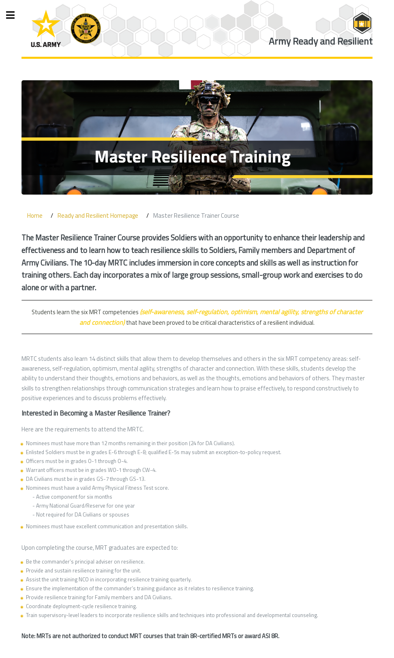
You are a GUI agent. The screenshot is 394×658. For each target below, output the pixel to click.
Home (35, 215)
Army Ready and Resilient (321, 41)
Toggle (14, 15)
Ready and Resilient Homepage (98, 215)
